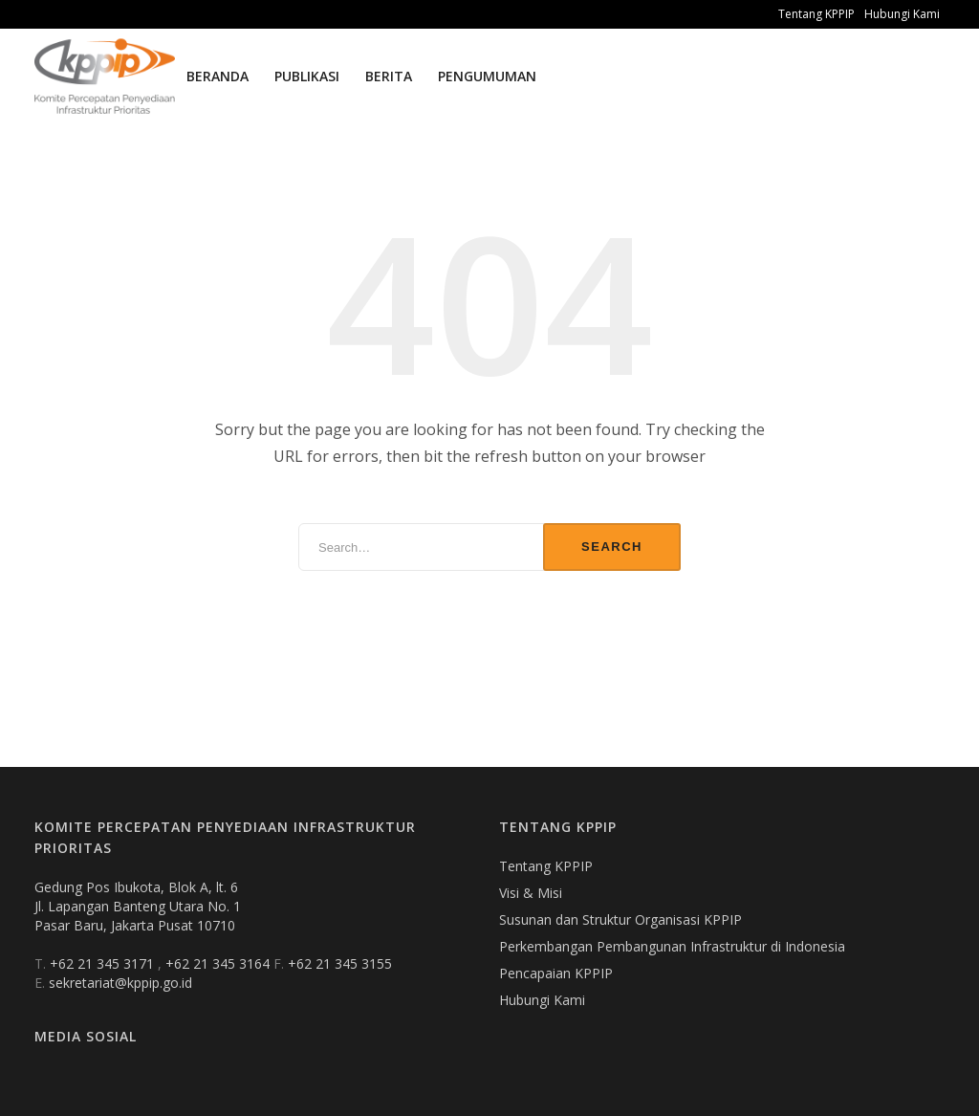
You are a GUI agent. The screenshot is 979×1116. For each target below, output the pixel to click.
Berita (388, 76)
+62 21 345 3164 (219, 963)
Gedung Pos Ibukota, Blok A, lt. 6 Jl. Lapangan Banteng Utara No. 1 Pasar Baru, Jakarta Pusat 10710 (137, 906)
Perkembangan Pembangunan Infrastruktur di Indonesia (672, 946)
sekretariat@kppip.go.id (120, 983)
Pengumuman (487, 76)
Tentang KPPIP (816, 14)
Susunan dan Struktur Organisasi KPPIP (620, 919)
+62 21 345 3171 (104, 963)
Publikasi (306, 76)
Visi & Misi (530, 893)
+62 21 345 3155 (340, 963)
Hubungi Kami (902, 14)
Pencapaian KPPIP (556, 973)
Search (611, 546)
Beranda (217, 76)
